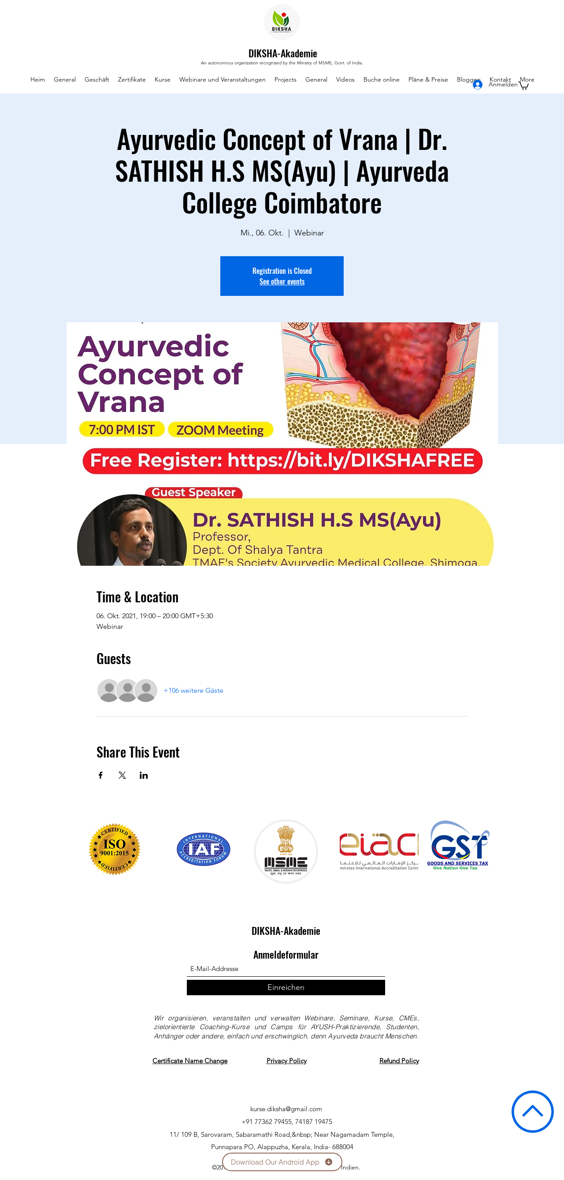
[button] (523, 85)
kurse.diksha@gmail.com (286, 1109)
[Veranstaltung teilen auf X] (122, 775)
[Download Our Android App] (282, 1162)
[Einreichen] (286, 987)
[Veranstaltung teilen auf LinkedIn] (144, 775)
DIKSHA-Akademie (283, 53)
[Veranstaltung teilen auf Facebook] (100, 775)
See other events (282, 281)
